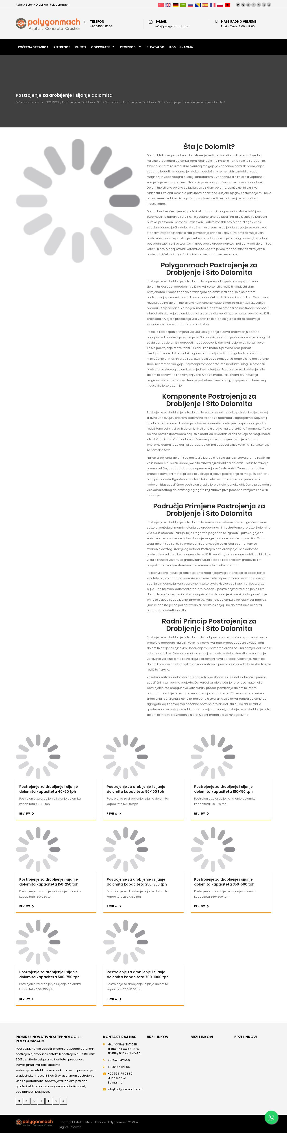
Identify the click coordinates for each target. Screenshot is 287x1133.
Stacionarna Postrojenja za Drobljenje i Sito (134, 102)
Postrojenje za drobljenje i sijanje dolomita (194, 102)
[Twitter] (238, 4)
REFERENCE (61, 47)
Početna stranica (27, 102)
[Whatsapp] (271, 1117)
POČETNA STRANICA (33, 47)
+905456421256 (119, 1060)
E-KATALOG (155, 47)
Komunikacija (181, 47)
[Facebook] (253, 4)
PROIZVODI (128, 47)
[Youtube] (269, 4)
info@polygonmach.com (125, 1089)
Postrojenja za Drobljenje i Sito (82, 102)
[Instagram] (264, 4)
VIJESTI (80, 47)
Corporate (100, 47)
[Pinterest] (243, 4)
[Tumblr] (259, 4)
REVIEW (24, 813)
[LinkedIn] (248, 4)
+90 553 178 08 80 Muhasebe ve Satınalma (120, 1078)
